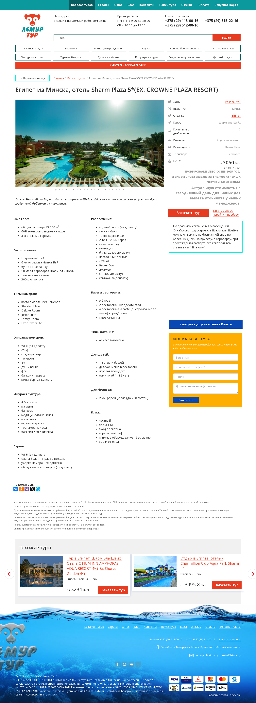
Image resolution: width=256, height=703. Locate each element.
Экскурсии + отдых (33, 57)
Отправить (186, 400)
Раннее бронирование (185, 48)
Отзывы (187, 5)
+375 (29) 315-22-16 (221, 20)
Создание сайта (218, 695)
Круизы (147, 48)
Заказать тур (188, 212)
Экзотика (71, 48)
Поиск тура (167, 5)
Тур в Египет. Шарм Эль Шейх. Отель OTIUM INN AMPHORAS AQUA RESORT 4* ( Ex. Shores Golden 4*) (94, 566)
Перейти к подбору (226, 214)
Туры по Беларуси (222, 48)
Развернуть (233, 102)
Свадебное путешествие (185, 57)
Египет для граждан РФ (109, 48)
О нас (118, 5)
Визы (183, 626)
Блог (131, 5)
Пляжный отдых (33, 48)
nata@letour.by (231, 655)
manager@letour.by (207, 655)
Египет (236, 115)
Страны (103, 5)
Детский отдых (222, 57)
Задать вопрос (223, 210)
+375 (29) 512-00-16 (181, 25)
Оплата (204, 5)
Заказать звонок (230, 639)
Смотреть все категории (128, 65)
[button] (161, 143)
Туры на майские (109, 57)
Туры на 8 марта (71, 57)
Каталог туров (82, 5)
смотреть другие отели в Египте (206, 324)
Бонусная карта (226, 5)
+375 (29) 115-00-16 (181, 20)
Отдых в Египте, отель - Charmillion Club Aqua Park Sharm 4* (209, 563)
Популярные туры (147, 57)
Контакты (146, 5)
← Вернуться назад (32, 78)
